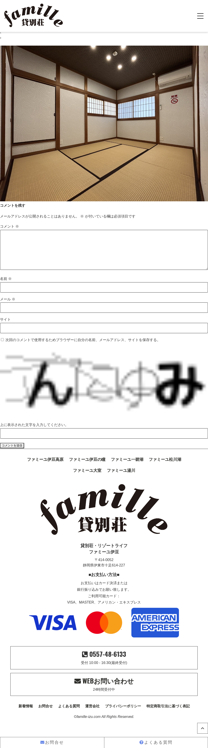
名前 (6, 286)
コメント (9, 226)
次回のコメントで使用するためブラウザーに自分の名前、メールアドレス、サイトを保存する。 (82, 347)
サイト (5, 326)
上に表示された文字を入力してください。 (34, 432)
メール (7, 306)
